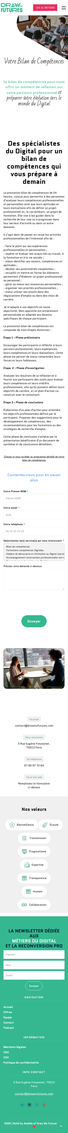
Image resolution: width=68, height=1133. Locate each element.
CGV (6, 1057)
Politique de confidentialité (21, 1063)
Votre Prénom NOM (15, 491)
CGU (6, 1052)
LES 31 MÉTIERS (45, 7)
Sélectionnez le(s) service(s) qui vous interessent (33, 540)
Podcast (8, 1028)
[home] (13, 7)
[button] (61, 7)
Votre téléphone (14, 524)
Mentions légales (14, 1047)
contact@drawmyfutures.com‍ (34, 1094)
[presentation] (34, 603)
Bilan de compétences (34, 546)
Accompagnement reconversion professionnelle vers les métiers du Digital (34, 557)
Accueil (8, 1007)
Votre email (11, 508)
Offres (7, 1012)
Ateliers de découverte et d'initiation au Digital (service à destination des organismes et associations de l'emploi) (34, 554)
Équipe (7, 1017)
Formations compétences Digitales (34, 550)
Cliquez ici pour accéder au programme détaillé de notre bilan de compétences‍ (34, 458)
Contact (8, 1023)
